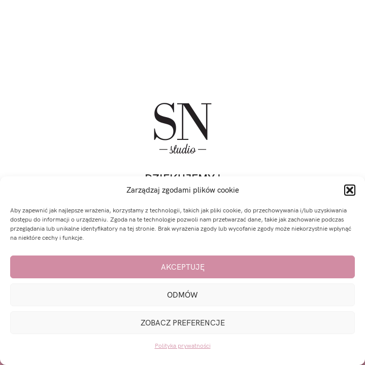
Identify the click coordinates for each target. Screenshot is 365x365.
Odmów (182, 295)
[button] (350, 190)
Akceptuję (183, 267)
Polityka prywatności (183, 346)
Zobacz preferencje (183, 322)
